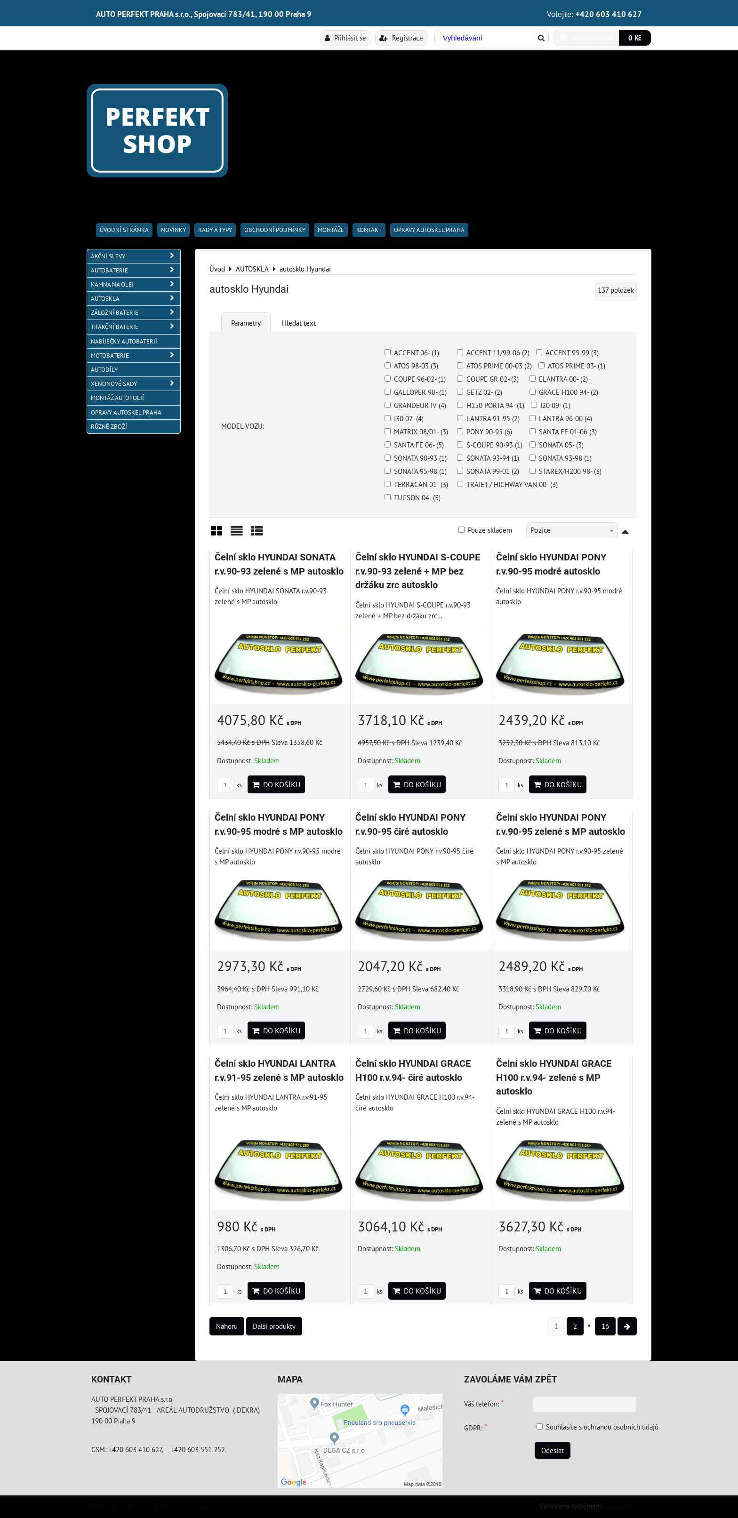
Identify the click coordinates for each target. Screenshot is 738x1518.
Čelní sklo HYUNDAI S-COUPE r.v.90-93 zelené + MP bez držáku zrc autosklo (417, 571)
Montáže (331, 230)
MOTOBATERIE (135, 355)
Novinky (173, 230)
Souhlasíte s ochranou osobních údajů (602, 1426)
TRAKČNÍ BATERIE (135, 327)
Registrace (401, 37)
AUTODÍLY (104, 370)
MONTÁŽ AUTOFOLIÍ (117, 398)
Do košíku (276, 784)
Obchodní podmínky (274, 230)
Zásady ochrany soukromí (188, 1505)
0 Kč (635, 37)
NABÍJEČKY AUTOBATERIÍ (124, 341)
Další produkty (274, 1326)
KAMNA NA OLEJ (135, 284)
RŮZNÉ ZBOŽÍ (109, 427)
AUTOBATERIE (135, 270)
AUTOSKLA (135, 298)
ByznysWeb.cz (625, 1505)
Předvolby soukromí (115, 1505)
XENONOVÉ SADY (135, 384)
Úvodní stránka (124, 230)
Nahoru (227, 1326)
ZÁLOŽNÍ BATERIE (135, 313)
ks (229, 785)
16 (605, 1326)
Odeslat (552, 1450)
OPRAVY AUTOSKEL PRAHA (429, 230)
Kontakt (369, 230)
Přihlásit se (345, 37)
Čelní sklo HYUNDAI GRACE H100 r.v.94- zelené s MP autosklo (553, 1077)
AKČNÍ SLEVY (135, 256)
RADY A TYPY (215, 230)
